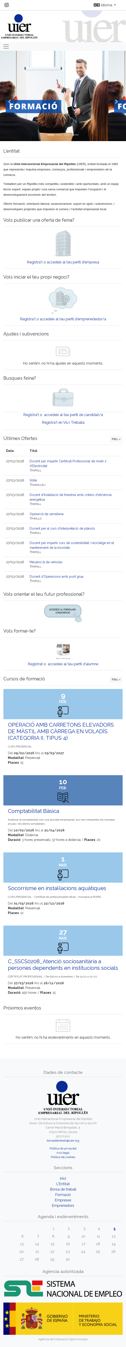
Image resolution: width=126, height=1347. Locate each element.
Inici (63, 1178)
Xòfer (33, 480)
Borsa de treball (63, 1189)
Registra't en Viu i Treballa (63, 422)
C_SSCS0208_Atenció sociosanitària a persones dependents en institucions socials (63, 964)
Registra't (35, 262)
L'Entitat (63, 1184)
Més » (116, 439)
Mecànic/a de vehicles (46, 562)
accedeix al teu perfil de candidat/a (73, 415)
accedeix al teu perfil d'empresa (73, 262)
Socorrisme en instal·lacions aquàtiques (57, 888)
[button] (9, 101)
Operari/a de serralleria (46, 514)
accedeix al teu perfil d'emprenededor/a (73, 319)
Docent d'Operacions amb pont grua (56, 576)
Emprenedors (63, 1205)
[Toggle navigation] (6, 46)
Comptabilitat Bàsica (33, 811)
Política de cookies (63, 1157)
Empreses (63, 1200)
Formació (63, 1195)
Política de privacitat (63, 1148)
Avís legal (63, 1152)
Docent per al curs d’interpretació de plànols (62, 528)
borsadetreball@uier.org (63, 1140)
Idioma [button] (103, 5)
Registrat (35, 664)
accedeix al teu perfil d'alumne (73, 664)
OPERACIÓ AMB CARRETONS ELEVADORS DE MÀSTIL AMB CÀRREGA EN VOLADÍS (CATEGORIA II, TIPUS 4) (61, 731)
